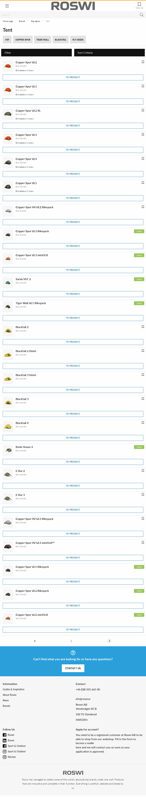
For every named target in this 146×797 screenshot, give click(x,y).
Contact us (73, 668)
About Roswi (9, 694)
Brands (22, 21)
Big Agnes (35, 21)
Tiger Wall (42, 40)
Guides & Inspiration (13, 689)
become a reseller (85, 743)
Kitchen (12, 756)
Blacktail (60, 40)
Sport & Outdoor (17, 745)
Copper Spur (22, 40)
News (6, 700)
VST (7, 40)
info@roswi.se (83, 698)
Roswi (11, 734)
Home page (8, 21)
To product (73, 77)
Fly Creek (78, 40)
